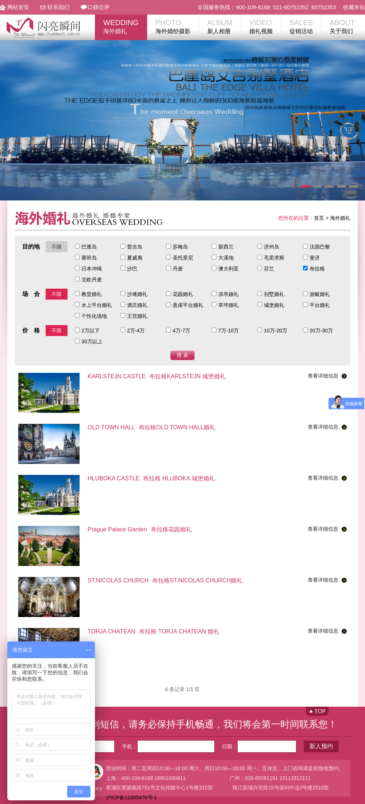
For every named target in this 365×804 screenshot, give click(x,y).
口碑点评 (99, 7)
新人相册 (220, 26)
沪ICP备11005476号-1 (131, 797)
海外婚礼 (121, 26)
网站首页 (18, 7)
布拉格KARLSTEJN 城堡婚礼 (157, 376)
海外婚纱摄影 (173, 26)
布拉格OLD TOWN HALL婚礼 (151, 427)
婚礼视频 (261, 26)
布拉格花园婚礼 (140, 529)
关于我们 (342, 26)
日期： (259, 746)
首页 (319, 218)
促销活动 (301, 26)
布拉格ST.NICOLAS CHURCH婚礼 (165, 580)
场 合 (31, 294)
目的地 (31, 246)
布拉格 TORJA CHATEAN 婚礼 (153, 631)
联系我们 (58, 7)
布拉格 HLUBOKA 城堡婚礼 (151, 478)
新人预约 (321, 746)
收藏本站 (354, 7)
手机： (168, 746)
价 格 (31, 330)
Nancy (95, 788)
